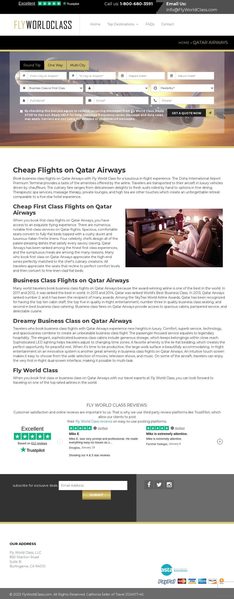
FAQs (150, 24)
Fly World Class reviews (93, 421)
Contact (167, 24)
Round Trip (32, 65)
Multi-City (77, 65)
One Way (55, 65)
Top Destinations (123, 24)
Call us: (128, 3)
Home (95, 24)
